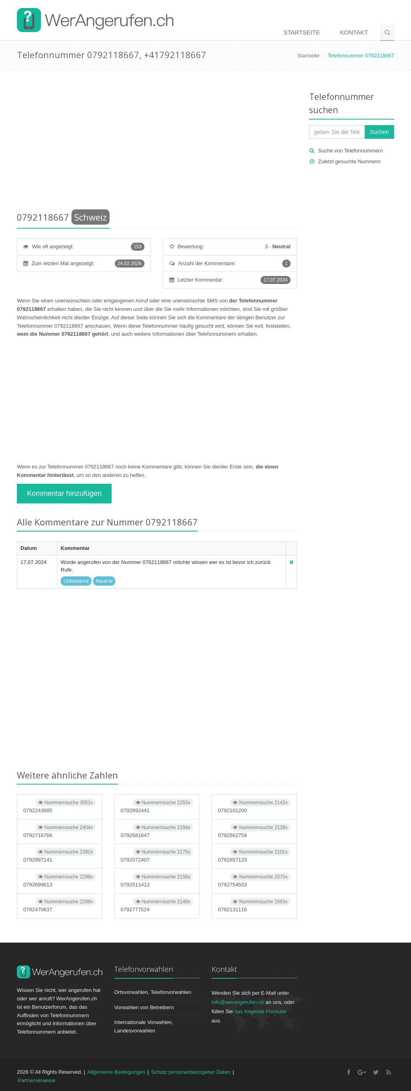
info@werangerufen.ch (238, 1002)
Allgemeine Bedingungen (116, 1072)
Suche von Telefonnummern (350, 151)
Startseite (301, 32)
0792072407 (157, 855)
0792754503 (254, 880)
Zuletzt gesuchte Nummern (349, 161)
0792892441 (157, 806)
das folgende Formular (260, 1011)
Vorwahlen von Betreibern (144, 1007)
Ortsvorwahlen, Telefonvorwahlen (152, 992)
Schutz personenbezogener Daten (190, 1072)
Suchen (379, 132)
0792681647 (157, 830)
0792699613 (59, 880)
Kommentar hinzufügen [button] (64, 493)
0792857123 (254, 855)
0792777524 (157, 905)
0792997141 (59, 855)
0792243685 (59, 806)
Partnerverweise (36, 1080)
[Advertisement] (157, 142)
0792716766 (59, 830)
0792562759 (254, 830)
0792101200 (254, 806)
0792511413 (157, 880)
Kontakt (354, 32)
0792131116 (254, 905)
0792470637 (59, 905)
